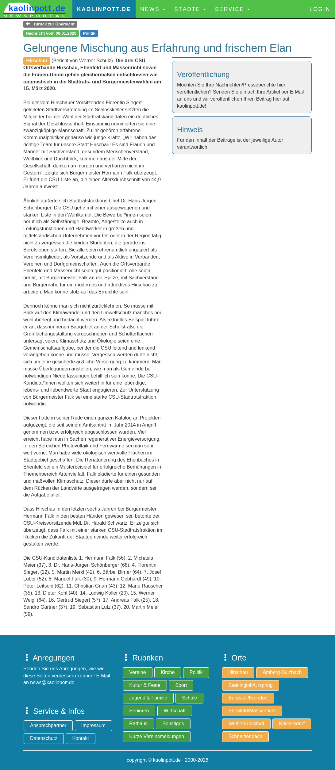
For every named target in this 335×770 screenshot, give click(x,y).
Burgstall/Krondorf (248, 697)
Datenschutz (43, 738)
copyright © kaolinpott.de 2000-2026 (167, 760)
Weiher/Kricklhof (246, 723)
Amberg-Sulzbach (282, 672)
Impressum (93, 725)
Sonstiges (173, 723)
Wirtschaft (175, 710)
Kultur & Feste (144, 685)
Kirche (168, 672)
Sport (181, 685)
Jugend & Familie (148, 697)
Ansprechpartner (48, 725)
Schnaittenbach (245, 736)
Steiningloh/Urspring (251, 685)
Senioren (139, 710)
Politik (196, 672)
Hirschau (238, 672)
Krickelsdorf (292, 723)
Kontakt (80, 738)
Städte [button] (190, 9)
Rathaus (138, 723)
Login (320, 9)
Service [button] (232, 9)
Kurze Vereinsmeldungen (156, 736)
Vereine (137, 672)
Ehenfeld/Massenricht (252, 710)
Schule (189, 697)
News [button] (152, 9)
